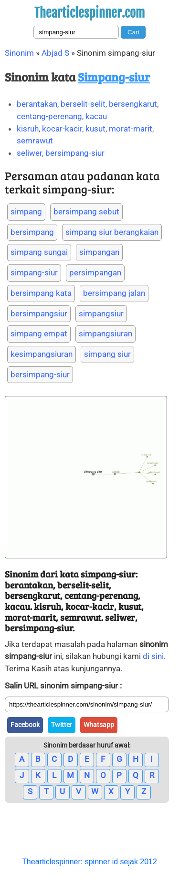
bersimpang (32, 232)
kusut (95, 128)
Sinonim (19, 53)
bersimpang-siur (75, 153)
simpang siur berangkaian (111, 232)
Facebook (25, 724)
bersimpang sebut (86, 211)
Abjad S (55, 53)
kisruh (28, 128)
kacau (96, 116)
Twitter (61, 724)
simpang (26, 211)
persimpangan (95, 272)
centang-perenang (49, 116)
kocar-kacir (62, 128)
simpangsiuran (105, 333)
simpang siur (107, 354)
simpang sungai (39, 252)
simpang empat (39, 333)
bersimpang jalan (114, 293)
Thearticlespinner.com (89, 12)
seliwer (29, 153)
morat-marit (130, 128)
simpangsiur (101, 313)
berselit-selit (83, 104)
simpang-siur (34, 272)
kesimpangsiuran (42, 354)
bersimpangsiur (39, 313)
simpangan (99, 252)
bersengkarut (133, 104)
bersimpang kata (41, 293)
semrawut (35, 140)
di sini (153, 656)
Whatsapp (99, 724)
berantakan (37, 104)
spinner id (101, 862)
